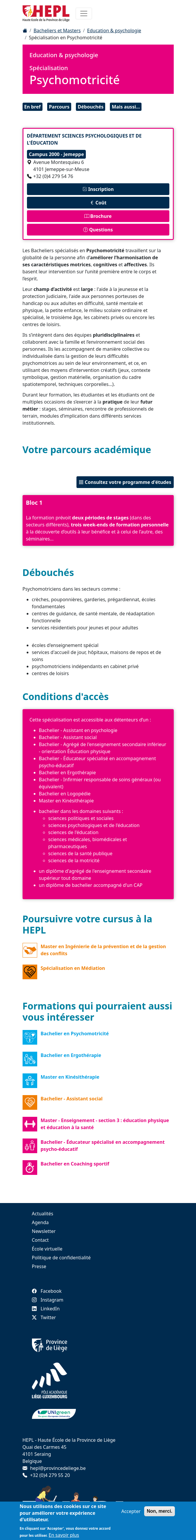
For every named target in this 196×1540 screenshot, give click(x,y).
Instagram (48, 1300)
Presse (39, 1266)
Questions (98, 229)
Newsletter (44, 1231)
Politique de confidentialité (61, 1257)
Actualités (42, 1213)
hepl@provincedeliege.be (58, 1468)
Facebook (47, 1291)
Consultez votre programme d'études (125, 482)
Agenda (40, 1222)
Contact (40, 1240)
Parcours (59, 107)
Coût (98, 202)
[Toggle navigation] (84, 13)
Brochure (98, 216)
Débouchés (90, 107)
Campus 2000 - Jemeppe (56, 154)
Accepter (131, 1514)
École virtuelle (47, 1249)
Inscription (98, 189)
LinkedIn (46, 1308)
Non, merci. (159, 1513)
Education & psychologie (114, 30)
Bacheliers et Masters (57, 30)
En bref (32, 107)
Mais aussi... (126, 107)
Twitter (44, 1317)
